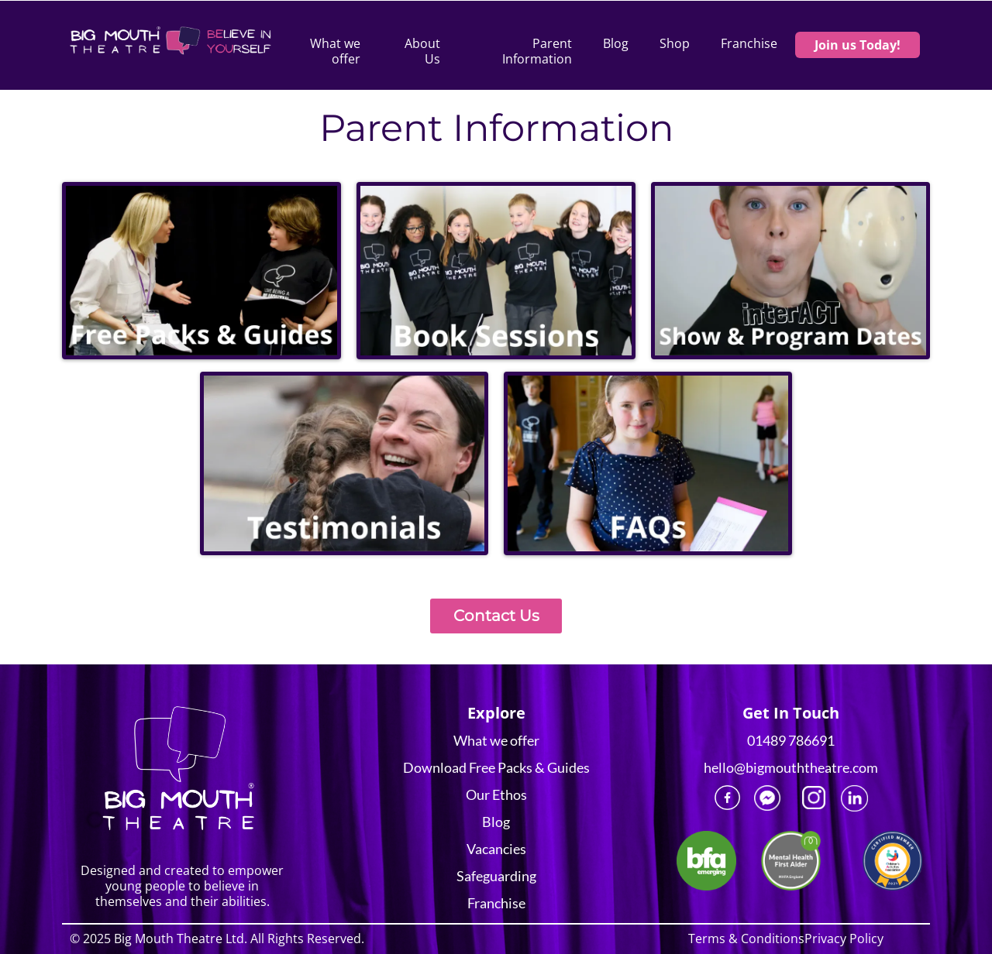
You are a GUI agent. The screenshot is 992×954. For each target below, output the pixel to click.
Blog (616, 44)
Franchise (749, 44)
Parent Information (537, 51)
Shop (675, 44)
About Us (422, 51)
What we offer (335, 51)
